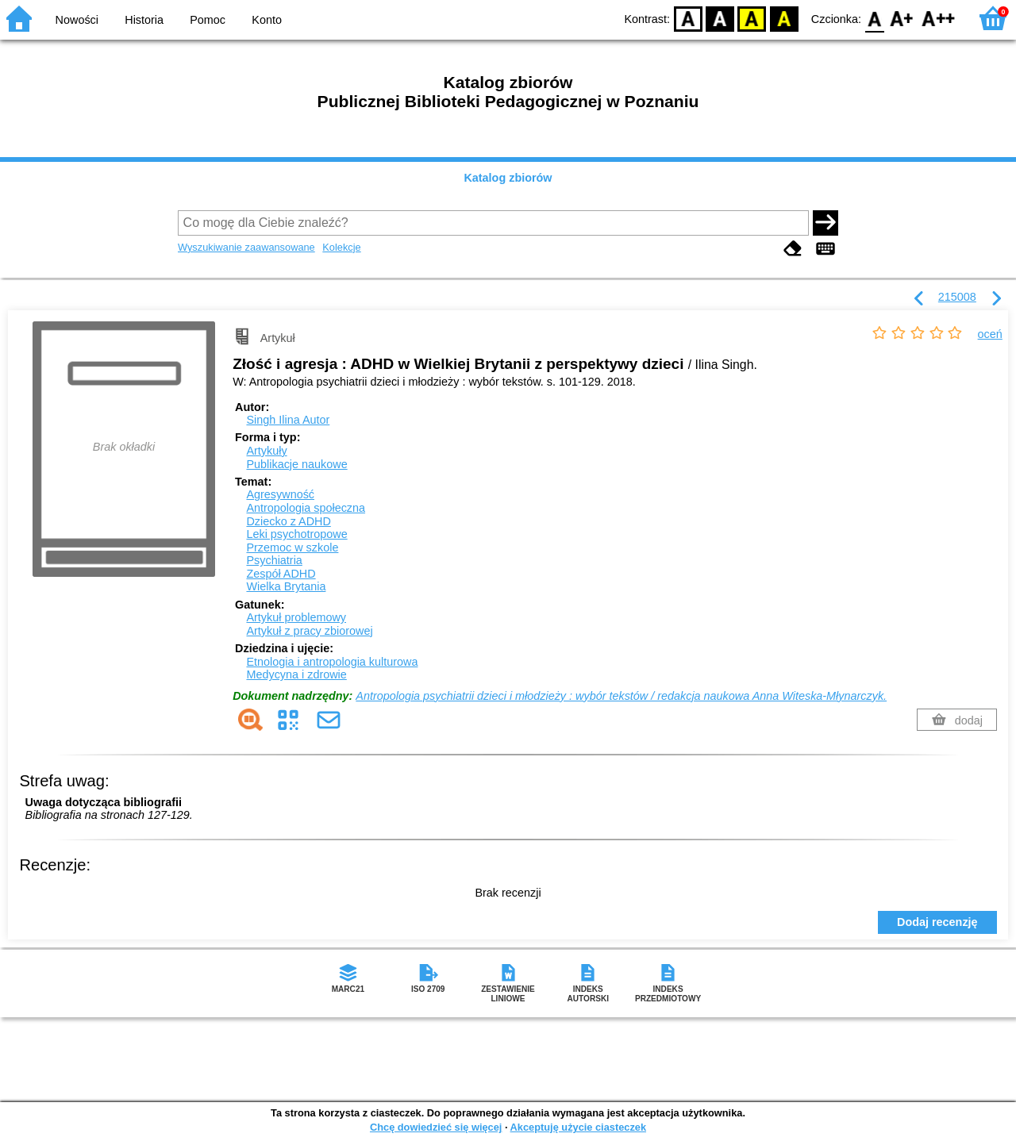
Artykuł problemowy (296, 617)
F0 (874, 18)
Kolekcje (341, 247)
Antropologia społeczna (305, 507)
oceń (990, 334)
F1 (902, 18)
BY (783, 18)
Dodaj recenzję (937, 922)
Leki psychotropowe (296, 534)
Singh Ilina (287, 419)
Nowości (77, 19)
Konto (267, 19)
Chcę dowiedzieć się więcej (436, 1127)
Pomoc (207, 19)
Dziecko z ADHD (288, 521)
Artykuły (266, 450)
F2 (938, 18)
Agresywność (280, 494)
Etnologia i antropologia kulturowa (332, 661)
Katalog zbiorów (508, 177)
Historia (144, 19)
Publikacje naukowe (296, 464)
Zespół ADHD (280, 573)
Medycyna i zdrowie (296, 674)
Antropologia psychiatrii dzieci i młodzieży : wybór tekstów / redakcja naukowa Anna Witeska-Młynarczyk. (621, 696)
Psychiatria (274, 560)
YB (752, 18)
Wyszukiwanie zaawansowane (246, 247)
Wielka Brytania (285, 586)
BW (720, 18)
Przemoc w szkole (292, 547)
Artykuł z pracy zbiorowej (309, 630)
